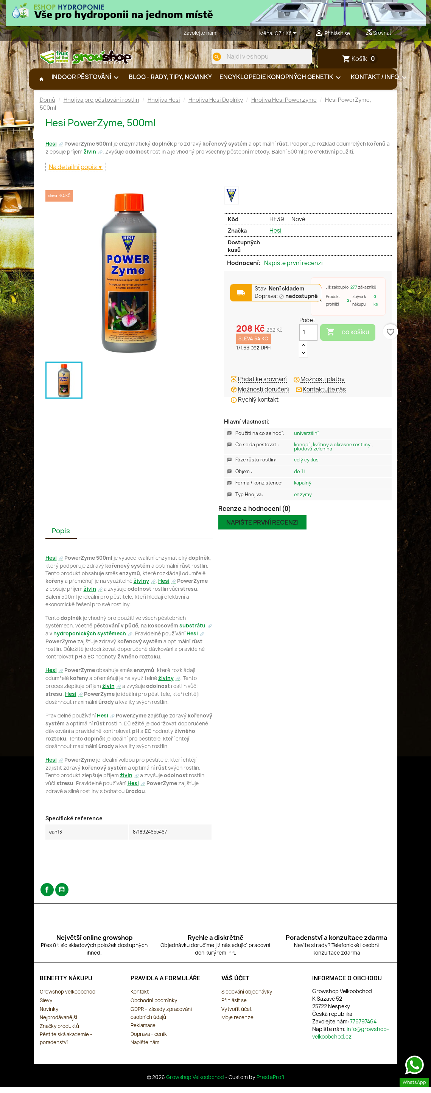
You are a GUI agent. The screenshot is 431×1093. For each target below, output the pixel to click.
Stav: (279, 294)
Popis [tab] (61, 537)
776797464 (231, 32)
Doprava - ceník (149, 1040)
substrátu (192, 631)
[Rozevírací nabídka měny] (287, 33)
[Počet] (308, 338)
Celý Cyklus (306, 466)
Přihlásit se (234, 1006)
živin (90, 157)
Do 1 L (299, 477)
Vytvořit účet (236, 1015)
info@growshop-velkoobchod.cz (350, 1038)
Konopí (302, 450)
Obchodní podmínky (154, 1006)
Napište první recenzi (293, 269)
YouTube (61, 895)
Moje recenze (237, 1023)
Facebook (47, 895)
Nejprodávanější (58, 1023)
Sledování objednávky (246, 997)
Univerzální (306, 439)
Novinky (49, 1015)
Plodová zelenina (313, 455)
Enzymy (303, 500)
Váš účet (235, 984)
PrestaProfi (270, 1083)
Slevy (46, 1006)
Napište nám (145, 1048)
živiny (141, 587)
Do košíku (347, 338)
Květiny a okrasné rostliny (342, 450)
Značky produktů (59, 1032)
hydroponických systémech (89, 639)
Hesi (51, 149)
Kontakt (140, 997)
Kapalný (302, 489)
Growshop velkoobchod (67, 997)
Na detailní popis (73, 173)
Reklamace (143, 1031)
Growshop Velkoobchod (195, 1083)
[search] (211, 57)
